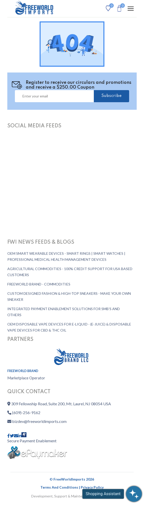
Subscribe (111, 96)
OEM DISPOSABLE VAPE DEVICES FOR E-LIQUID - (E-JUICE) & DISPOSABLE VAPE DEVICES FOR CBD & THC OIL (69, 327)
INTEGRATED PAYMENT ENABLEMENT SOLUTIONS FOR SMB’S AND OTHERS (63, 312)
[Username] (54, 96)
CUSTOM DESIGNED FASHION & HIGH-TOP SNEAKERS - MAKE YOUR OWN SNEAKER (69, 296)
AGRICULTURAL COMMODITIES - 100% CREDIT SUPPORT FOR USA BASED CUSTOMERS (69, 272)
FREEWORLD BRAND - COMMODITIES (38, 284)
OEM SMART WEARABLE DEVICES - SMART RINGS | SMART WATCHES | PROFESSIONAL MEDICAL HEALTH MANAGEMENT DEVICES (66, 256)
